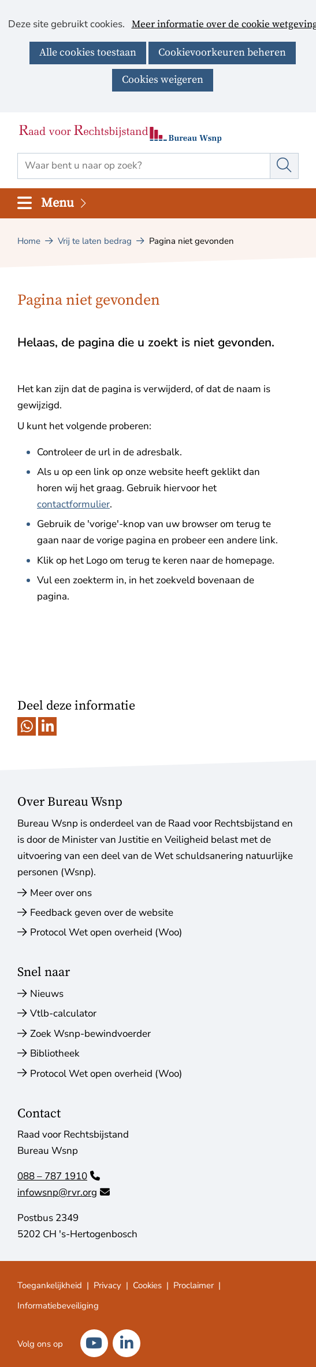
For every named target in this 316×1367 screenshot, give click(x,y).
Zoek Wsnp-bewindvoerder (90, 1033)
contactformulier (73, 504)
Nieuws (47, 993)
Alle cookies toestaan (87, 52)
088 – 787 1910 (58, 1176)
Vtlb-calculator (63, 1013)
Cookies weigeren (162, 79)
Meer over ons (61, 893)
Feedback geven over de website (101, 912)
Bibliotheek (55, 1053)
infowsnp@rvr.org (63, 1192)
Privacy (107, 1285)
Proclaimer (193, 1285)
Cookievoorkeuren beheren (222, 52)
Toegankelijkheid (49, 1285)
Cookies (147, 1285)
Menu (64, 203)
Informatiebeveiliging (58, 1305)
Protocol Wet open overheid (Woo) (106, 932)
